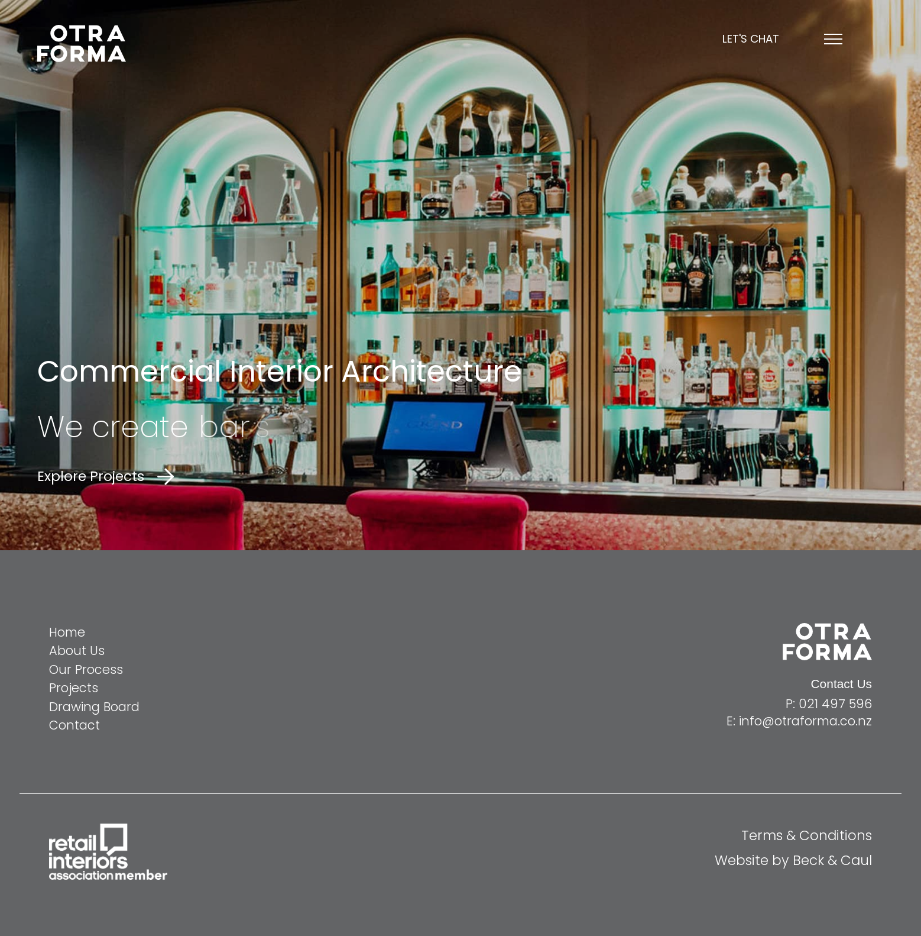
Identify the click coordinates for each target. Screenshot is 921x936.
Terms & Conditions (806, 835)
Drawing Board (94, 706)
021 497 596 (835, 703)
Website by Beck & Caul (793, 860)
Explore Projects (90, 476)
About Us (77, 650)
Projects (73, 687)
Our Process (86, 669)
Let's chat (750, 39)
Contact (74, 725)
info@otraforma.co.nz (805, 721)
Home (67, 632)
